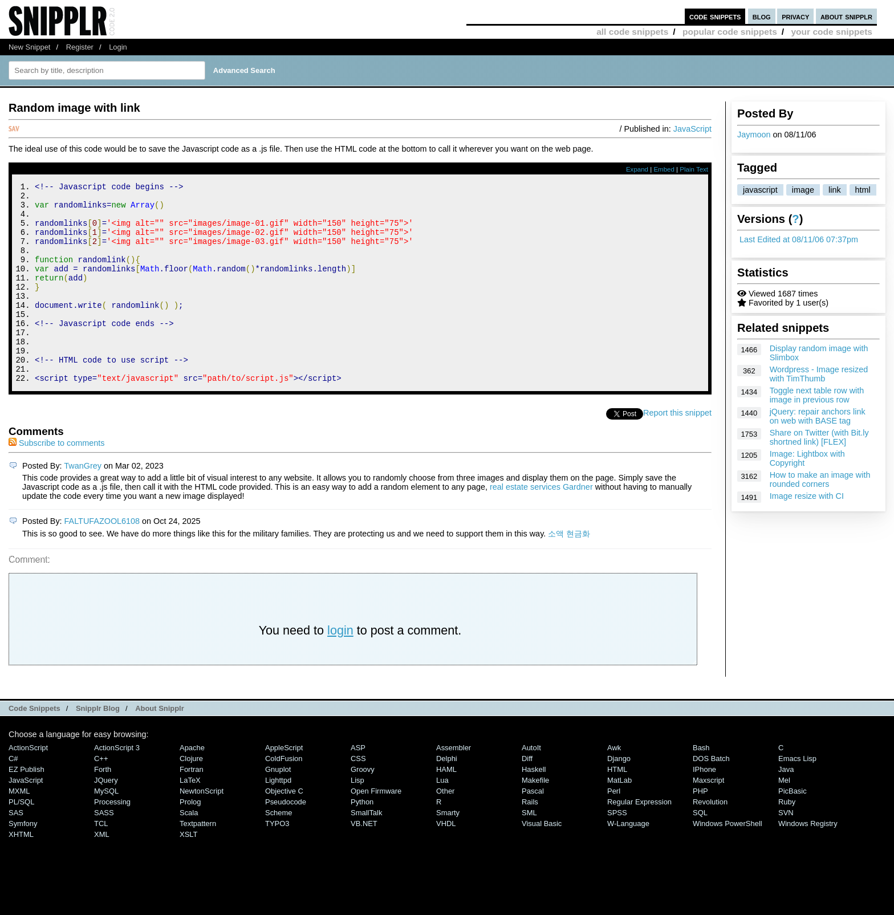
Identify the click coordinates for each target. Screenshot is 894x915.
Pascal (533, 828)
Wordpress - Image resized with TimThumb (819, 374)
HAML (446, 807)
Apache (192, 785)
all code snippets (632, 31)
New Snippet (29, 47)
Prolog (190, 839)
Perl (613, 828)
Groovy (363, 807)
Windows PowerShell (727, 861)
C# (13, 796)
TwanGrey (82, 503)
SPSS (617, 850)
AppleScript (284, 785)
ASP (358, 785)
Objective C (284, 828)
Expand (637, 169)
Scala (189, 850)
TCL (101, 861)
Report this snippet (677, 450)
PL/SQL (21, 839)
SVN (786, 850)
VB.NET (364, 861)
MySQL (106, 828)
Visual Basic (542, 861)
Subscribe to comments (56, 480)
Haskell (534, 807)
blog (762, 16)
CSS (358, 796)
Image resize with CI (807, 496)
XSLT (188, 872)
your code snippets (831, 31)
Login (118, 47)
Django (619, 796)
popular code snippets (729, 31)
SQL (700, 850)
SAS (16, 850)
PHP (700, 828)
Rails (530, 839)
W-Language (628, 861)
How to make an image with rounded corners (820, 479)
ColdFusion (284, 796)
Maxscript (708, 818)
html (863, 189)
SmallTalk (366, 850)
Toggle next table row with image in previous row (817, 395)
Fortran (192, 807)
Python (362, 839)
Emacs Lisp (797, 796)
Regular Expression (639, 839)
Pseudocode (285, 839)
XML (101, 872)
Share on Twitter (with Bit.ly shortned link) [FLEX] (819, 437)
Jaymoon (753, 134)
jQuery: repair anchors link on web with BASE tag (817, 416)
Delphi (446, 796)
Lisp (357, 818)
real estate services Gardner (541, 524)
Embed (663, 169)
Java (786, 807)
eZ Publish (26, 807)
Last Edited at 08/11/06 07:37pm (798, 239)
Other (445, 828)
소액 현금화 (569, 571)
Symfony (23, 861)
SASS (104, 850)
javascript (760, 189)
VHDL (446, 861)
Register (80, 47)
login (340, 668)
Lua (442, 818)
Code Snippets (34, 746)
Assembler (453, 785)
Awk (614, 785)
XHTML (21, 872)
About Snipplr (159, 746)
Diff (527, 796)
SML (529, 850)
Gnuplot (278, 807)
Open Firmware (376, 828)
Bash (701, 785)
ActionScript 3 (117, 785)
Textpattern (198, 861)
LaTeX (190, 818)
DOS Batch (711, 796)
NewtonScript (202, 828)
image (803, 189)
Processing (112, 839)
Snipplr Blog (98, 746)
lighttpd (278, 818)
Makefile (535, 818)
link (834, 189)
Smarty (448, 850)
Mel (784, 818)
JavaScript (692, 128)
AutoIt (531, 785)
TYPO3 (277, 861)
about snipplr (846, 16)
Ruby (786, 839)
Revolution (710, 839)
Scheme (278, 850)
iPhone (704, 807)
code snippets (715, 16)
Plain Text (694, 169)
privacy (795, 16)
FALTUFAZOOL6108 (102, 558)
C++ (101, 796)
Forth (102, 807)
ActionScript (28, 785)
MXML (19, 828)
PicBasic (792, 828)
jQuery (106, 818)
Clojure (191, 796)
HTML (617, 807)
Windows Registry (808, 861)
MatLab (619, 818)
